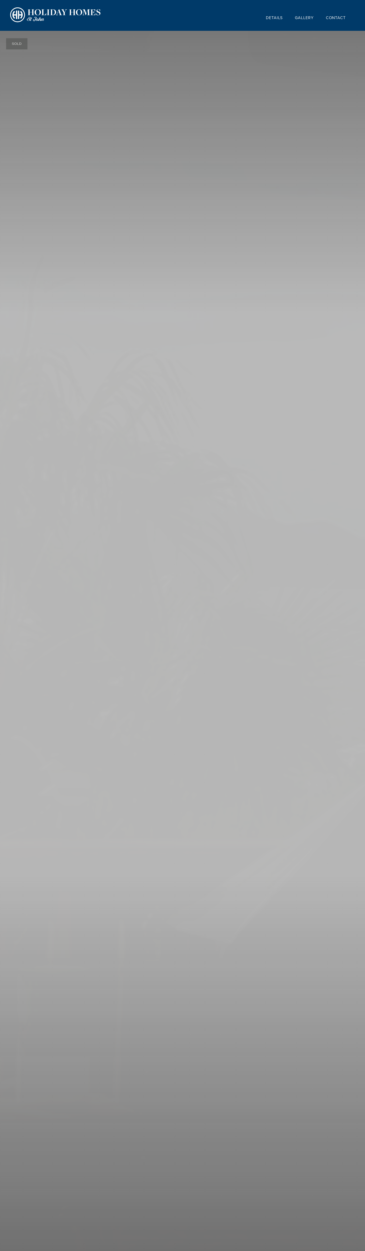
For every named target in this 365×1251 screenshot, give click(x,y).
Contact (336, 18)
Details (274, 18)
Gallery (304, 18)
